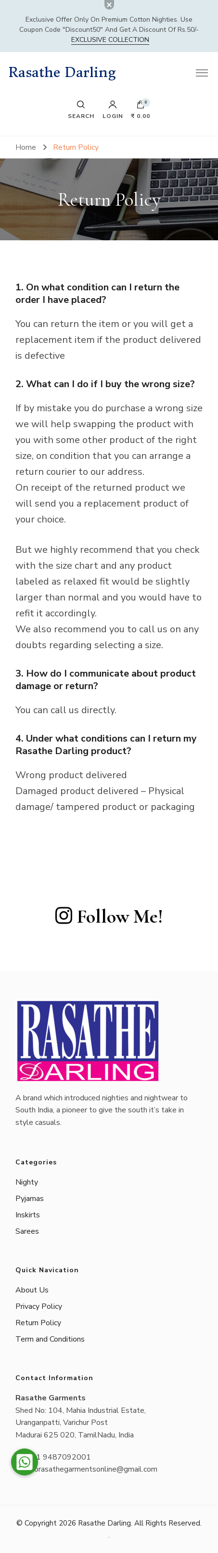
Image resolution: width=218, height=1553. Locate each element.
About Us (32, 1290)
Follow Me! (109, 916)
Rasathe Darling (62, 72)
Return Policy (38, 1323)
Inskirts (27, 1215)
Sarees (27, 1231)
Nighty (26, 1182)
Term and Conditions (50, 1339)
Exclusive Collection (110, 39)
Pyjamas (29, 1198)
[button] (24, 1462)
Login (113, 110)
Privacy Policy (38, 1306)
